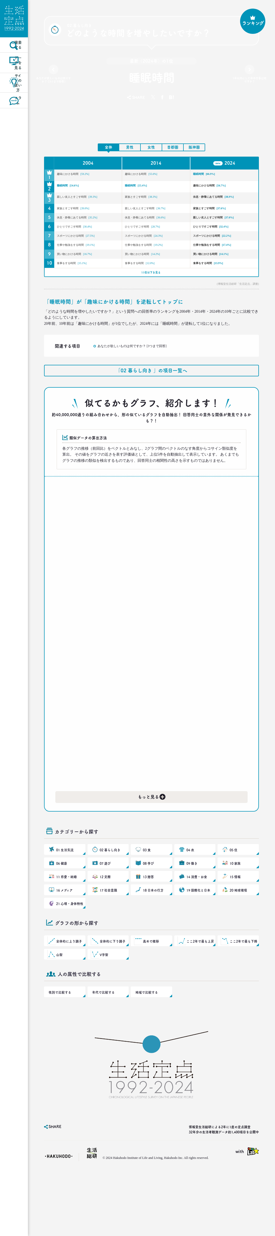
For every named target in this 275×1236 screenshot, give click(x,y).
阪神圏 (194, 147)
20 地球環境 (238, 942)
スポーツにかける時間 (86, 262)
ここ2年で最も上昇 (199, 998)
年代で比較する (102, 1055)
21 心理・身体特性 (69, 958)
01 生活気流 (64, 894)
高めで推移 (151, 998)
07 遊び (105, 910)
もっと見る (152, 836)
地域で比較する (145, 1055)
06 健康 (62, 910)
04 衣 (190, 894)
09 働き (192, 910)
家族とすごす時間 (150, 198)
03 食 (147, 894)
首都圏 (172, 147)
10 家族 (235, 910)
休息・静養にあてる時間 (216, 201)
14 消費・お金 (196, 926)
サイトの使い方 (14, 102)
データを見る (13, 79)
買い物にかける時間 (84, 284)
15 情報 (235, 926)
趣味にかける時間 (82, 175)
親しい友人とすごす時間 (80, 201)
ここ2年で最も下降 (242, 998)
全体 (108, 147)
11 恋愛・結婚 (66, 926)
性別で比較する (59, 1055)
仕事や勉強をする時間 (86, 273)
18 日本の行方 (153, 942)
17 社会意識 (108, 942)
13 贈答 (148, 926)
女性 (151, 147)
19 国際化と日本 (197, 942)
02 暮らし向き (109, 894)
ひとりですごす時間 (84, 250)
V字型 (104, 1014)
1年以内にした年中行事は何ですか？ (249, 81)
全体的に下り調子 (112, 998)
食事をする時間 (80, 296)
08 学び (148, 910)
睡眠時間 (210, 175)
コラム (14, 126)
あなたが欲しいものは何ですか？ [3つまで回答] (53, 83)
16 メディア (64, 942)
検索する (14, 54)
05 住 (233, 894)
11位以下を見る (150, 308)
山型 (60, 1014)
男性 (129, 147)
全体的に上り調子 (68, 998)
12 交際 (105, 926)
